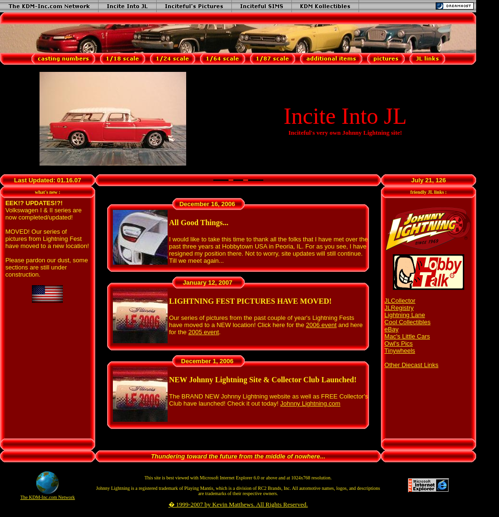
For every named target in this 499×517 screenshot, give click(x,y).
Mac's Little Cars (407, 336)
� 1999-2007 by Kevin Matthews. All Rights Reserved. (238, 504)
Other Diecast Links (411, 364)
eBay (391, 329)
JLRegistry (398, 307)
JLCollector (399, 300)
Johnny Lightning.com (310, 403)
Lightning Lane (404, 314)
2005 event (203, 332)
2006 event (321, 324)
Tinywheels (399, 350)
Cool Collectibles (407, 322)
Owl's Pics (398, 343)
